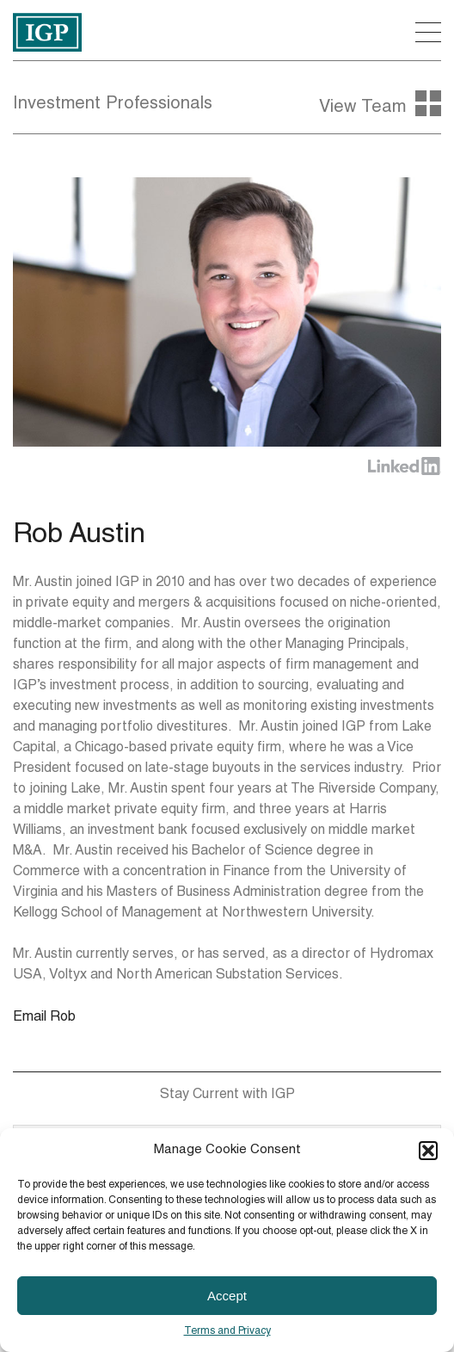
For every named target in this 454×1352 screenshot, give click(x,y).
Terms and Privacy (227, 1331)
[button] (428, 1150)
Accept (227, 1295)
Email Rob (44, 1018)
